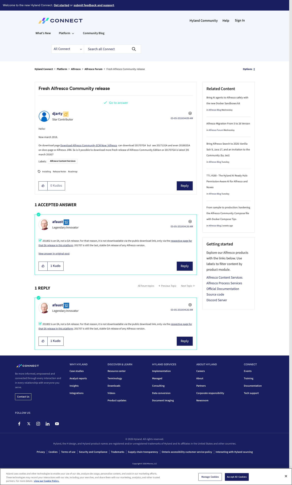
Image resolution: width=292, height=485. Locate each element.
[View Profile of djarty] (57, 113)
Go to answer (118, 102)
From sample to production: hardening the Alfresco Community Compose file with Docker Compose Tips (228, 213)
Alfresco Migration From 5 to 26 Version (228, 124)
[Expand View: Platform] (73, 33)
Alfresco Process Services (224, 283)
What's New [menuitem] (43, 33)
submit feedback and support (94, 5)
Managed (157, 378)
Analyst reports (78, 378)
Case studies (77, 371)
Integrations (76, 393)
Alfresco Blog (215, 110)
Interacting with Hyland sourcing (234, 452)
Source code (215, 294)
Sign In (240, 20)
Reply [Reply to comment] (185, 266)
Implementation (161, 371)
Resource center (117, 371)
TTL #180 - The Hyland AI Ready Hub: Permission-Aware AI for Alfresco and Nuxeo (227, 181)
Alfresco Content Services (62, 161)
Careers (200, 371)
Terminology (115, 378)
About (199, 378)
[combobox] (112, 49)
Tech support (251, 393)
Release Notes (59, 171)
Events (248, 371)
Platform (62, 69)
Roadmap (72, 171)
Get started (61, 5)
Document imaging (163, 400)
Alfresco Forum (93, 69)
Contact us (23, 397)
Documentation (253, 386)
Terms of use (68, 452)
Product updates (117, 400)
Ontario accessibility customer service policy (187, 452)
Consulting (158, 386)
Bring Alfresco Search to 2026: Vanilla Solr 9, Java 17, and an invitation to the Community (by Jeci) (228, 149)
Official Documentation (222, 289)
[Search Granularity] (67, 49)
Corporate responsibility (210, 393)
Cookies (53, 452)
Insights (74, 386)
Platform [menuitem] (64, 33)
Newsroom (202, 400)
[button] (43, 186)
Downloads (114, 386)
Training (248, 378)
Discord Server (216, 300)
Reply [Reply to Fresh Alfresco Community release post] (185, 185)
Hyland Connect (44, 69)
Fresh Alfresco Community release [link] (125, 69)
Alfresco (76, 69)
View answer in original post (54, 254)
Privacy (41, 452)
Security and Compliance (93, 452)
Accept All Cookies (237, 477)
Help (225, 20)
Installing (46, 171)
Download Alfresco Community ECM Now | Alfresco (88, 145)
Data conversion (161, 393)
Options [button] (247, 69)
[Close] (286, 476)
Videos (111, 393)
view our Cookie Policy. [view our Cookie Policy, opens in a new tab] (46, 481)
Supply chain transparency (143, 452)
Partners (201, 386)
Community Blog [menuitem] (93, 33)
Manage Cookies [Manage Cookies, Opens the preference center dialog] (210, 477)
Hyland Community (204, 20)
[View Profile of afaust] (57, 221)
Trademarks (117, 452)
